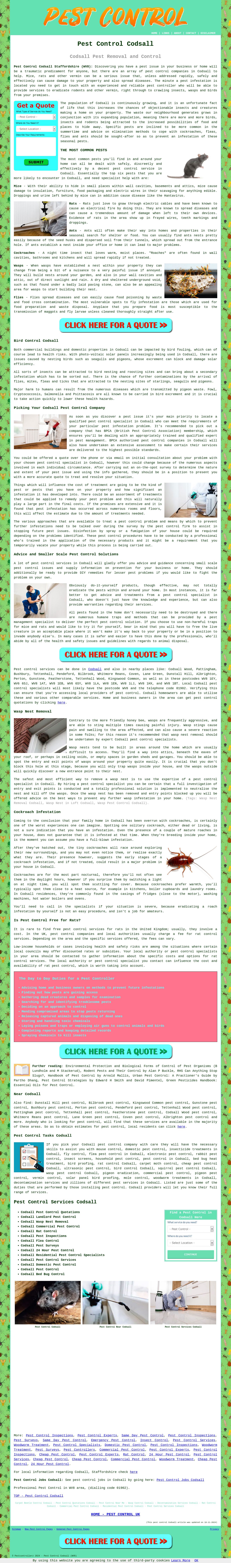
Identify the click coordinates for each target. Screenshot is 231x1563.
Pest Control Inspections (49, 1435)
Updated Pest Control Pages (73, 1529)
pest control (157, 71)
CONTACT (191, 33)
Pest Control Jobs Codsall (180, 1480)
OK (196, 1560)
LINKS (165, 33)
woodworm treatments (172, 1178)
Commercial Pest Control (122, 1450)
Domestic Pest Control (125, 1445)
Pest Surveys (26, 1440)
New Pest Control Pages (39, 1529)
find (27, 1103)
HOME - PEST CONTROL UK (115, 1514)
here (61, 702)
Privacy (214, 1529)
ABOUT (177, 33)
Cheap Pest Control (57, 1454)
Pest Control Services (194, 1440)
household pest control (117, 1159)
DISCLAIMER (208, 33)
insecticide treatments (190, 1149)
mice (84, 195)
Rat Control (134, 1454)
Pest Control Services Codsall (55, 1202)
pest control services (83, 929)
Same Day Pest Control (143, 1435)
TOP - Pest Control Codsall (38, 1496)
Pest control (25, 669)
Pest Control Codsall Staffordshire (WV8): (53, 66)
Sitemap (16, 1529)
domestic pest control (145, 1149)
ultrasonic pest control (86, 1168)
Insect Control (154, 1440)
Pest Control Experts (97, 1435)
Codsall (95, 669)
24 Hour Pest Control (169, 1454)
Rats (87, 203)
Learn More (180, 1560)
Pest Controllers (79, 1450)
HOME (154, 33)
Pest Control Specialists (76, 1445)
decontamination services (37, 1182)
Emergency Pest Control (113, 1440)
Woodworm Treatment (31, 1445)
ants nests (194, 235)
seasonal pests (73, 141)
